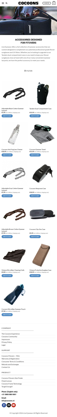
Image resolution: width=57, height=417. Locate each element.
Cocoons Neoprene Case (38, 188)
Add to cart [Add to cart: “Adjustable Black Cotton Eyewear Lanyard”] (7, 116)
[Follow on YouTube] (13, 405)
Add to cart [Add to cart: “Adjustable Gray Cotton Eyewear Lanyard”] (7, 195)
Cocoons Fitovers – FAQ (10, 356)
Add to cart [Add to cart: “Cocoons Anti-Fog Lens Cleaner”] (7, 155)
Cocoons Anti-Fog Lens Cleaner (12, 149)
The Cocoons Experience (11, 334)
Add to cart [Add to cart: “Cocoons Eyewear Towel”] (35, 155)
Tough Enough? (7, 387)
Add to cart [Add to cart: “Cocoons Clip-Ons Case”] (35, 236)
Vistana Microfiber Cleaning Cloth (13, 270)
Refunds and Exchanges (10, 364)
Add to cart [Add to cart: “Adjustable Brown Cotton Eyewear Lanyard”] (7, 236)
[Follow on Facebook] (4, 405)
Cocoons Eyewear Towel (38, 149)
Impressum (6, 339)
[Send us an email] (9, 405)
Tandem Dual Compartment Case (40, 109)
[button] (3, 3)
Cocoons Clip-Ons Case (37, 229)
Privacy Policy (7, 342)
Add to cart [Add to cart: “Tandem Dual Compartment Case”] (35, 116)
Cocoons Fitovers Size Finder (12, 378)
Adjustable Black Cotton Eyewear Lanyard (13, 109)
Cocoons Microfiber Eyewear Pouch (13, 309)
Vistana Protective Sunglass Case (40, 270)
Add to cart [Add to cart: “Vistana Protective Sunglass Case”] (35, 275)
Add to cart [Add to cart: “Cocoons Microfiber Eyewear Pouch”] (7, 314)
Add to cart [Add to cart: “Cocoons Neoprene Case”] (35, 195)
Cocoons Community (9, 336)
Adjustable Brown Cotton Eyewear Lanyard (13, 230)
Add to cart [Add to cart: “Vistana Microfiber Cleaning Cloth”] (7, 275)
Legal (3, 345)
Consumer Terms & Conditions (13, 361)
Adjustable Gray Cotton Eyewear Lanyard (12, 189)
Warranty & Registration (10, 359)
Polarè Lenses (7, 381)
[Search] (6, 3)
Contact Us (6, 367)
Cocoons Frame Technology (12, 384)
